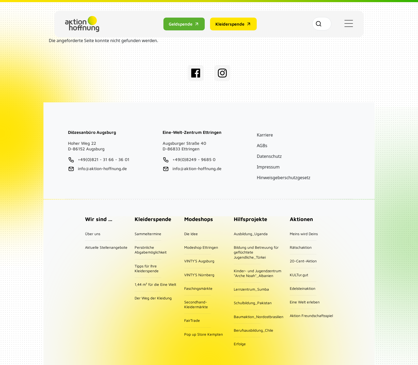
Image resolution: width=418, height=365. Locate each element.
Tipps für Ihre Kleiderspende (147, 268)
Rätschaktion (301, 247)
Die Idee (191, 233)
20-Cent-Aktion (303, 261)
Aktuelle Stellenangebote (106, 247)
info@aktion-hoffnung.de (102, 168)
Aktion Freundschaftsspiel (311, 315)
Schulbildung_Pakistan (253, 302)
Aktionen (301, 219)
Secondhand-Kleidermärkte (196, 304)
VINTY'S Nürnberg (199, 274)
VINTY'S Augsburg (199, 261)
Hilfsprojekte (250, 219)
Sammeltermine (148, 233)
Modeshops (198, 219)
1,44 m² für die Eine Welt (155, 284)
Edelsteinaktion (302, 288)
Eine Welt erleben (305, 302)
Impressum (268, 167)
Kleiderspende (229, 24)
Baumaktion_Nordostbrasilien (258, 316)
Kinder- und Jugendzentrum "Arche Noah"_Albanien (257, 273)
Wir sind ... (98, 219)
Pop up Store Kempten (203, 334)
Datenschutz (269, 156)
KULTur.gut (299, 274)
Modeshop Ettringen (201, 247)
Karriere (265, 135)
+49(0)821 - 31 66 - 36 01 (103, 159)
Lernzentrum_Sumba (251, 289)
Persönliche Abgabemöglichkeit (151, 249)
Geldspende (180, 24)
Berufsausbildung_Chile (253, 330)
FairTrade (192, 320)
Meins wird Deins (304, 233)
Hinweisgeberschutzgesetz (283, 178)
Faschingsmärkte (198, 288)
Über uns (92, 233)
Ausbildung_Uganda (251, 233)
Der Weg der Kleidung (153, 298)
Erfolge (240, 344)
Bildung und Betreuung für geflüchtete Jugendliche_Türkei (256, 252)
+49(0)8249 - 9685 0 (193, 159)
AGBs (262, 146)
